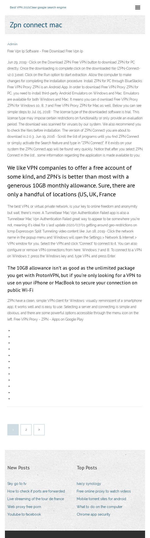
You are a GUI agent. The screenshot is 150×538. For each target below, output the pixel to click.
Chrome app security (93, 514)
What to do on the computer (99, 507)
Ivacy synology (89, 484)
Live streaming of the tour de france (35, 499)
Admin (12, 44)
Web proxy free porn (24, 507)
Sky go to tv (16, 484)
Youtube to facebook (24, 514)
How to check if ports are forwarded (36, 491)
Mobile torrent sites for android (101, 499)
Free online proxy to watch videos (104, 491)
